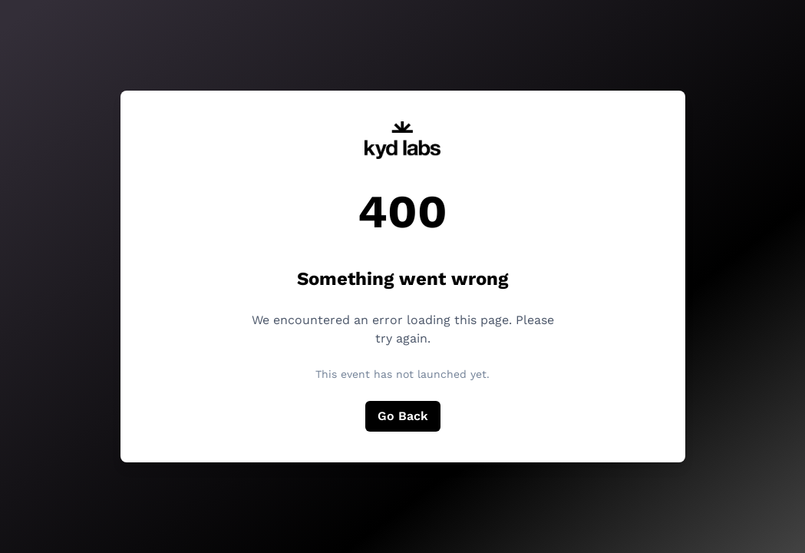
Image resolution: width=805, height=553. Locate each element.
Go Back (403, 416)
